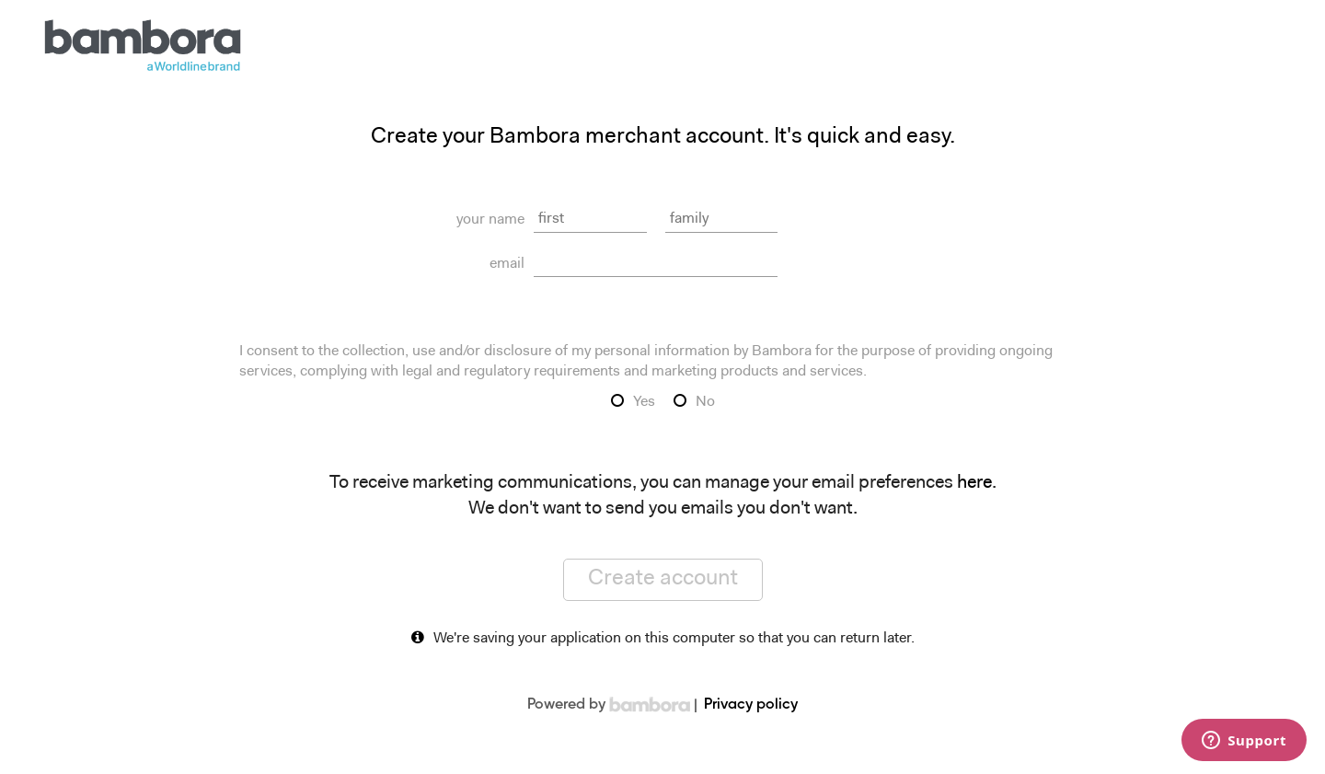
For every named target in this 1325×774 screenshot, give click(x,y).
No (705, 402)
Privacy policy (751, 705)
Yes (644, 402)
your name (490, 220)
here (974, 483)
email (507, 264)
